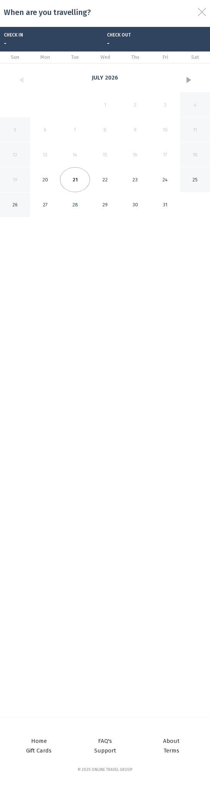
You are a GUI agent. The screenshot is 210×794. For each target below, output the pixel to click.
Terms (171, 750)
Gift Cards (39, 750)
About (171, 741)
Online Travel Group (112, 769)
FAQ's (105, 741)
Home (39, 741)
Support (105, 750)
